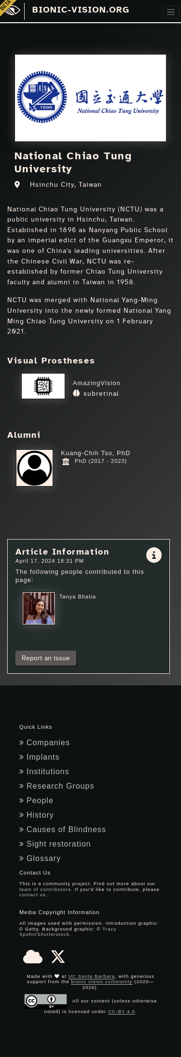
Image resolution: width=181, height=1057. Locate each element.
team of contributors (45, 889)
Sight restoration (55, 844)
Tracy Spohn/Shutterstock (67, 931)
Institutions (44, 771)
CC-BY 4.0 (121, 1011)
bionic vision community (101, 981)
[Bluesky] (32, 960)
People (36, 800)
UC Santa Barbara (92, 976)
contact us (32, 894)
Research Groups (56, 786)
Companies (44, 742)
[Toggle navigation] (171, 12)
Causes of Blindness (62, 829)
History (36, 815)
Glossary (40, 858)
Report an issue (46, 658)
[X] (58, 960)
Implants (39, 757)
